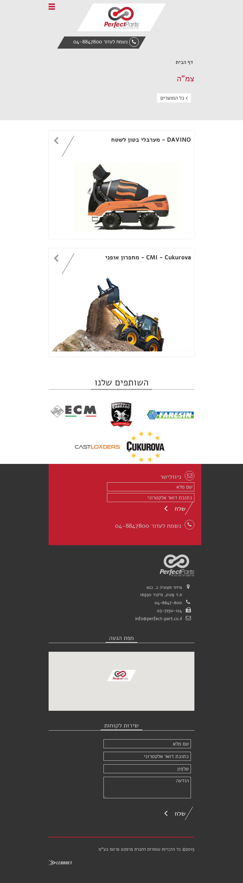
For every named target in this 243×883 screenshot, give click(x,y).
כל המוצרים (173, 97)
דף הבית (184, 62)
